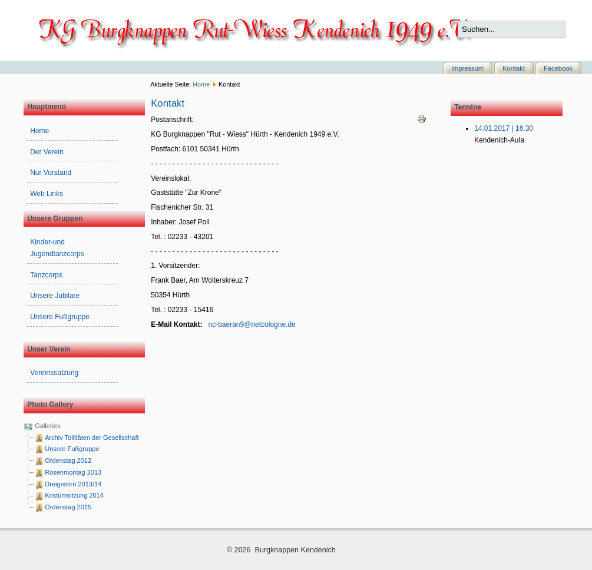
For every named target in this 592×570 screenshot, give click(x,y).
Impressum (467, 68)
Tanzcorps (46, 275)
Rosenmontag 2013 (73, 472)
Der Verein (47, 152)
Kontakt (513, 68)
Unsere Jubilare (55, 295)
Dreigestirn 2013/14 (73, 484)
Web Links (46, 194)
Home (201, 84)
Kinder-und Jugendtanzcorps (57, 248)
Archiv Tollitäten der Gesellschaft (91, 437)
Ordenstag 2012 (68, 460)
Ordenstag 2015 (68, 507)
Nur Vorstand (50, 172)
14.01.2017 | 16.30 (503, 128)
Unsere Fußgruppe (60, 317)
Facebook (558, 68)
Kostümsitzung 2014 (74, 495)
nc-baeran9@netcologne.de (252, 324)
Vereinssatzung (54, 373)
